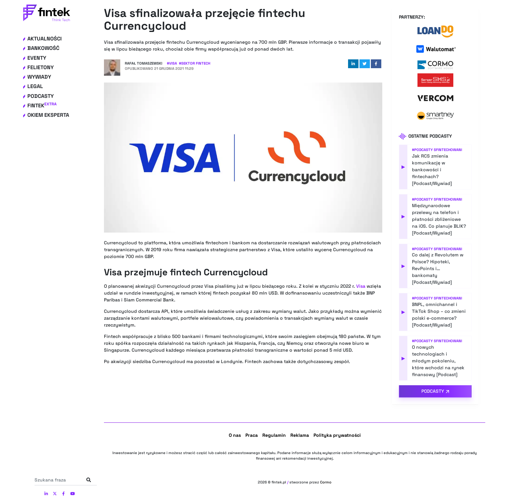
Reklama (299, 435)
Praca (251, 435)
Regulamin (274, 435)
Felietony (40, 67)
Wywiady (39, 76)
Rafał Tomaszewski (143, 63)
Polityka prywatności (337, 435)
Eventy (36, 57)
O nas (235, 435)
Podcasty (40, 96)
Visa (360, 286)
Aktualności (44, 38)
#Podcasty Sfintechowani (437, 149)
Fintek (42, 105)
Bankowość (43, 48)
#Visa (172, 63)
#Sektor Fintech (194, 63)
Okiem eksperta (48, 115)
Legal (35, 86)
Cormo (325, 482)
